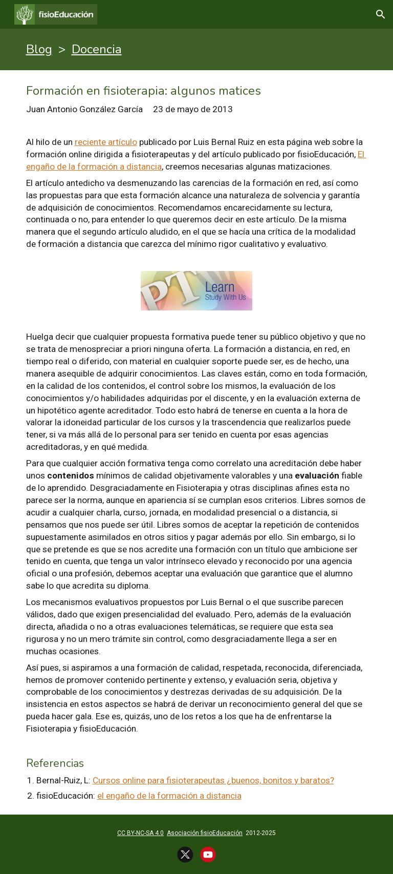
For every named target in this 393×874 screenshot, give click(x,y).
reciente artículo (106, 142)
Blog (39, 49)
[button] (380, 14)
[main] (197, 49)
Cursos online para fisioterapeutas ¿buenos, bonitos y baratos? (213, 780)
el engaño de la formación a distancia (169, 795)
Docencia (97, 49)
